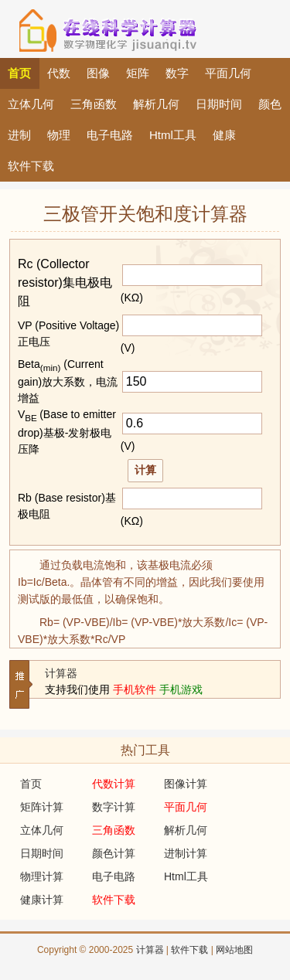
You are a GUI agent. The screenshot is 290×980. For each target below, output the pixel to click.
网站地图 (234, 949)
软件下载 (189, 949)
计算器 (61, 673)
